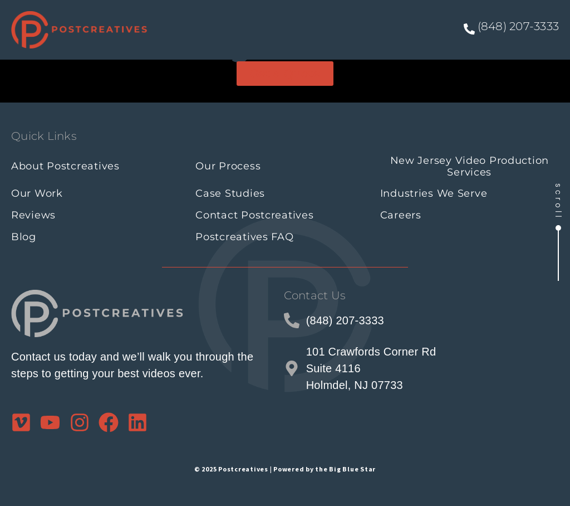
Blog (23, 237)
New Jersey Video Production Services (469, 166)
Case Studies (230, 193)
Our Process (228, 166)
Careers (400, 215)
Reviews (33, 215)
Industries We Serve (434, 193)
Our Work (37, 193)
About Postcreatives (65, 166)
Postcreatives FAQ (244, 237)
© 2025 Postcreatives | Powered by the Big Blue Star (285, 469)
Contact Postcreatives (254, 215)
